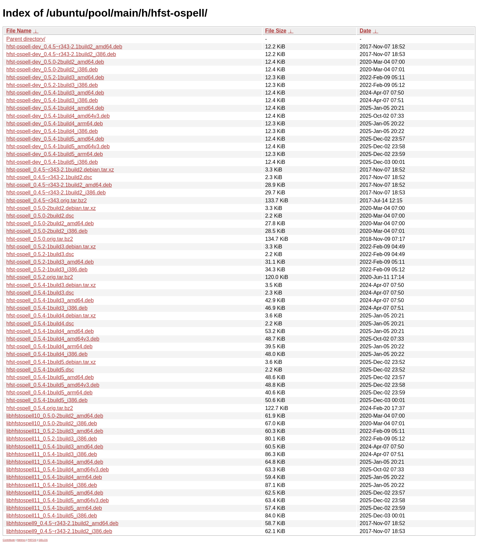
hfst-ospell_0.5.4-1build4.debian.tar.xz (51, 315)
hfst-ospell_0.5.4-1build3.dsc (40, 293)
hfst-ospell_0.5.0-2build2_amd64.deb (50, 223)
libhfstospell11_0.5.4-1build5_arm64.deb (54, 508)
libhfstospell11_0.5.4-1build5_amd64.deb (54, 493)
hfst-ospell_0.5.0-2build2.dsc (40, 216)
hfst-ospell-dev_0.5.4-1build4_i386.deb (52, 131)
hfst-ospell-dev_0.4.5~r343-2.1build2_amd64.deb (64, 46)
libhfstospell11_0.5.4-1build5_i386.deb (51, 515)
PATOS (32, 539)
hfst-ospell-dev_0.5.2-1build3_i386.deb (52, 85)
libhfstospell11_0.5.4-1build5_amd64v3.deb (57, 500)
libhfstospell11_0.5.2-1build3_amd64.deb (54, 431)
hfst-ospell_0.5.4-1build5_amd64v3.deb (52, 385)
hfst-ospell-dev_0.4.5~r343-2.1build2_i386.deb (61, 54)
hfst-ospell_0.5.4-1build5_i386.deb (47, 400)
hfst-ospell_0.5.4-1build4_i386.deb (47, 354)
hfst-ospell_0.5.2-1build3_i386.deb (47, 269)
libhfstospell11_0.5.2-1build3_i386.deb (51, 439)
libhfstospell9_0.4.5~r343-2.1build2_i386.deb (59, 531)
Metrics (21, 539)
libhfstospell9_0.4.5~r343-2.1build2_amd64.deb (62, 523)
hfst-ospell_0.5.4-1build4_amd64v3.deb (52, 339)
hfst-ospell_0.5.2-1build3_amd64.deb (50, 262)
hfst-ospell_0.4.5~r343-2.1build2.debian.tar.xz (60, 169)
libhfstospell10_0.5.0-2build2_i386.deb (51, 423)
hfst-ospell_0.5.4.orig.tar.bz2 (39, 408)
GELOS (43, 539)
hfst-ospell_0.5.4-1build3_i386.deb (47, 308)
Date (365, 31)
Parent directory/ (25, 39)
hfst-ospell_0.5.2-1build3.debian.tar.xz (51, 246)
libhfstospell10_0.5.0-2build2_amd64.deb (54, 416)
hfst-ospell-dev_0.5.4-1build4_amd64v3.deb (58, 116)
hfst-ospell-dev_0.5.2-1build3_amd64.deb (55, 77)
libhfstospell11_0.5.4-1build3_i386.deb (51, 454)
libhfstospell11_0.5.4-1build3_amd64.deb (54, 446)
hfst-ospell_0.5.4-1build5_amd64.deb (50, 377)
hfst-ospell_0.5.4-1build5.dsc (40, 370)
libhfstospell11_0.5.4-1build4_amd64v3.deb (57, 469)
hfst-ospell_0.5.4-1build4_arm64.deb (49, 346)
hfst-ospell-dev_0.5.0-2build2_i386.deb (52, 69)
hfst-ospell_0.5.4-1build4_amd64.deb (50, 331)
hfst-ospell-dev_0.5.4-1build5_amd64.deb (55, 139)
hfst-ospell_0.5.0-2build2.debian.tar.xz (51, 208)
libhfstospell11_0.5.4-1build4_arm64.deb (54, 477)
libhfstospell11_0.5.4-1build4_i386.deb (51, 485)
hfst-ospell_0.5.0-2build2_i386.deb (47, 231)
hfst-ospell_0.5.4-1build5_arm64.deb (49, 392)
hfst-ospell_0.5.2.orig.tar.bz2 (39, 277)
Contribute (9, 539)
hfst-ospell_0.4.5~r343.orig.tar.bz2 (46, 200)
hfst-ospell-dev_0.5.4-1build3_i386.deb (52, 100)
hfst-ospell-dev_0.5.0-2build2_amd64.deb (55, 62)
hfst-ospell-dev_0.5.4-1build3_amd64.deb (55, 93)
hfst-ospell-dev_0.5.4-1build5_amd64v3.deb (58, 146)
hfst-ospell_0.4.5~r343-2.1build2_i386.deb (56, 192)
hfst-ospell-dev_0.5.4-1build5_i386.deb (52, 162)
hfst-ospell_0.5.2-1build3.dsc (40, 254)
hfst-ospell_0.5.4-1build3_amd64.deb (50, 300)
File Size (275, 31)
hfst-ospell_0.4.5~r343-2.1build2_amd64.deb (59, 185)
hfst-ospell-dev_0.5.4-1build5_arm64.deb (54, 154)
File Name (19, 31)
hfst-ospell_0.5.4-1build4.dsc (40, 323)
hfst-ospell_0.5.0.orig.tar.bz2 (39, 239)
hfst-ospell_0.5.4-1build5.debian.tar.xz (51, 362)
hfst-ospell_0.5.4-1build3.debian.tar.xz (51, 285)
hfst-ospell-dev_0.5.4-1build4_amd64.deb (55, 108)
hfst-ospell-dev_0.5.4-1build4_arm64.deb (54, 123)
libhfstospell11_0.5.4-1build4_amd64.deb (54, 462)
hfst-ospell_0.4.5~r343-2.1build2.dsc (49, 177)
